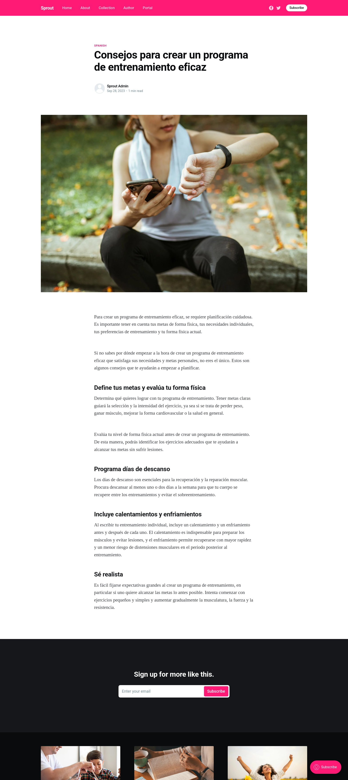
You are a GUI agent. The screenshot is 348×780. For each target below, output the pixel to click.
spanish (100, 45)
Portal (147, 8)
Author (128, 8)
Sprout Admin (117, 86)
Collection (107, 8)
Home (67, 8)
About (85, 8)
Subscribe (296, 8)
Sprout (47, 8)
